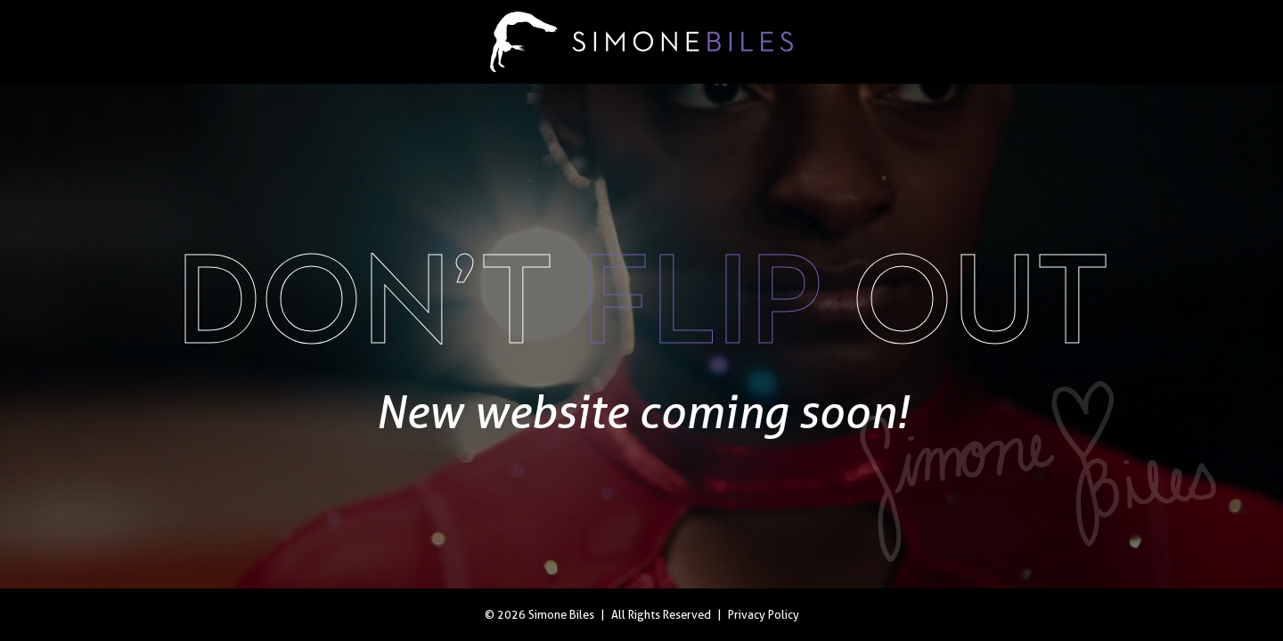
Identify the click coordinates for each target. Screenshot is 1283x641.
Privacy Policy (763, 614)
